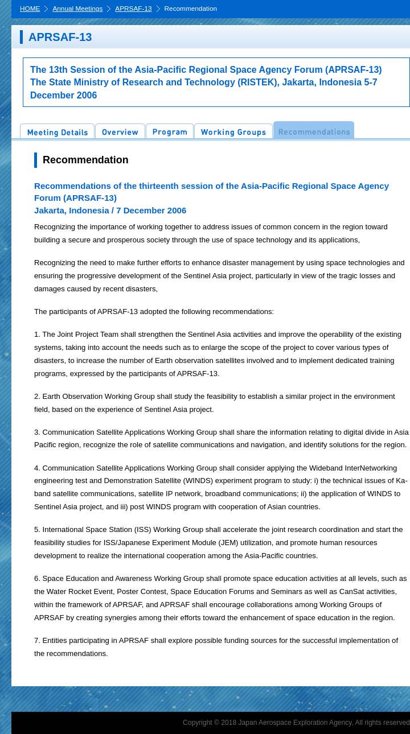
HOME (30, 9)
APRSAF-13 (133, 9)
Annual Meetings (77, 9)
